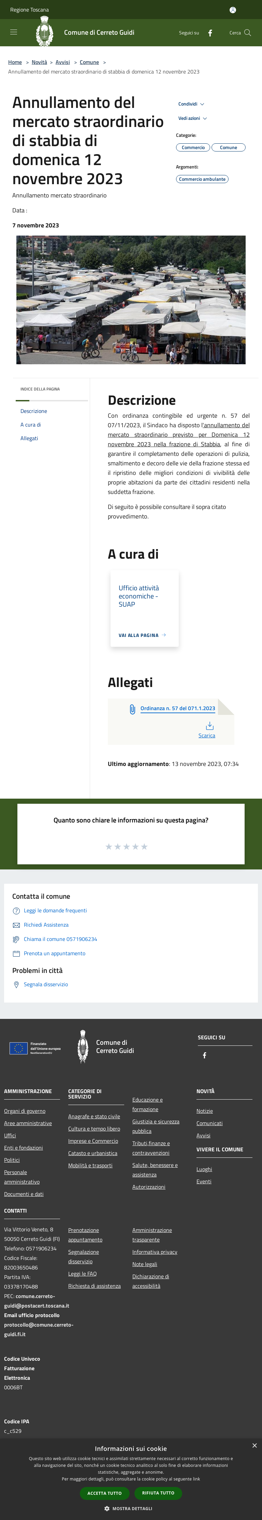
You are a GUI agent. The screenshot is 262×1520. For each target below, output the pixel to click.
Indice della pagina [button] (40, 389)
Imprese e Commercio (93, 1141)
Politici (12, 1160)
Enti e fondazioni (23, 1147)
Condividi (192, 104)
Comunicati (209, 1123)
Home (15, 62)
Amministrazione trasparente (152, 1235)
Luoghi (204, 1169)
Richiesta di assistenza (94, 1286)
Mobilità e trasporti (90, 1165)
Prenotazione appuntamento (85, 1235)
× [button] (254, 1446)
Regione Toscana (29, 9)
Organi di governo (24, 1111)
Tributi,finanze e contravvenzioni (151, 1148)
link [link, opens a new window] (196, 1479)
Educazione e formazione (147, 1104)
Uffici (10, 1135)
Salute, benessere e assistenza (155, 1170)
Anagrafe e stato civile (94, 1116)
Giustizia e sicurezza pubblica (155, 1126)
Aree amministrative (28, 1123)
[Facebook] (207, 32)
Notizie (204, 1111)
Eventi (204, 1181)
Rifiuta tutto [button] (158, 1493)
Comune (89, 62)
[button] (131, 1508)
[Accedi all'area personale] (232, 10)
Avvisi (63, 62)
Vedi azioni (193, 118)
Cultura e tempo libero (94, 1128)
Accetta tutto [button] (105, 1493)
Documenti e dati (24, 1194)
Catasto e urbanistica (92, 1153)
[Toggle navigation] (14, 32)
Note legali (144, 1264)
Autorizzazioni (148, 1187)
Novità (39, 62)
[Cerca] (248, 33)
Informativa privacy (154, 1252)
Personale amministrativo (22, 1177)
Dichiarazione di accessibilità (150, 1281)
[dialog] (131, 1479)
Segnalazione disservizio (83, 1256)
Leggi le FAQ (82, 1273)
